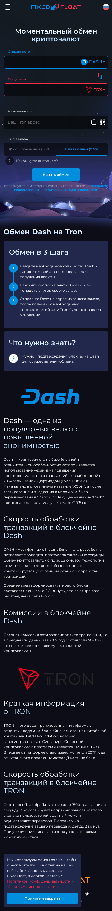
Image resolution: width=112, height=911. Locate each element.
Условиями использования (32, 886)
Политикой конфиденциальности (70, 190)
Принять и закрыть (42, 898)
